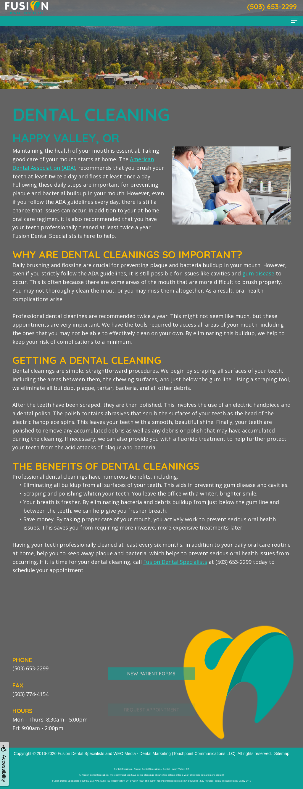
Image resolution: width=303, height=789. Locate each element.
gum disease (258, 273)
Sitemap (281, 753)
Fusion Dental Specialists (175, 561)
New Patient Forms (151, 688)
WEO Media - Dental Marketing (142, 753)
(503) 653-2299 (30, 668)
